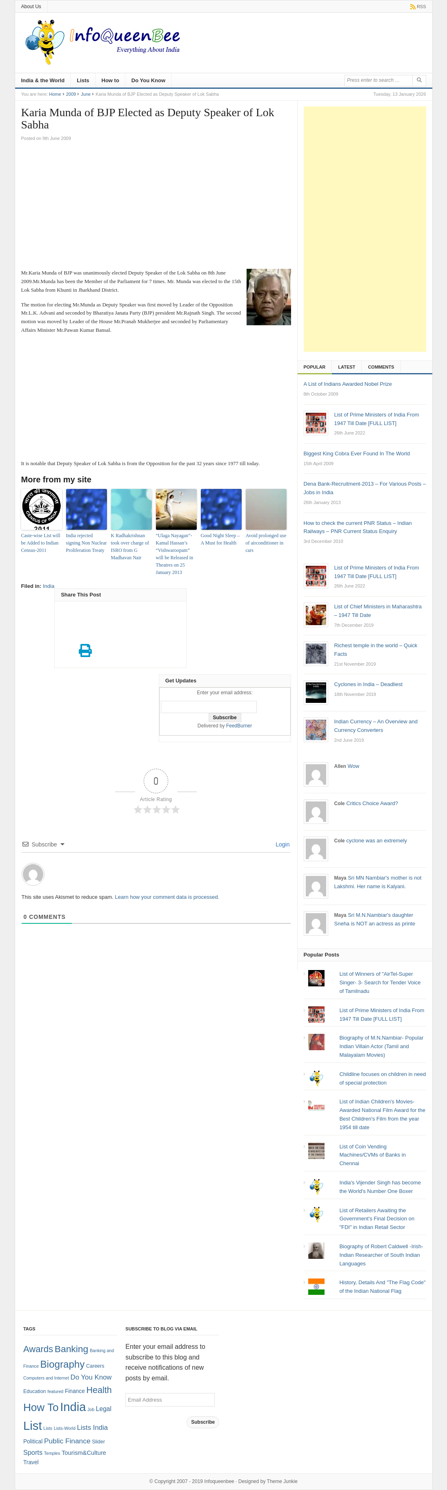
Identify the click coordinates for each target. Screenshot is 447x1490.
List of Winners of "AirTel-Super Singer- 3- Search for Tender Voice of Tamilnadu (379, 982)
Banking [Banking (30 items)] (72, 1349)
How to (110, 80)
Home (55, 94)
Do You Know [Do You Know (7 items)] (91, 1377)
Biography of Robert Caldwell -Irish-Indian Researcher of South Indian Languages (381, 1255)
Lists (83, 80)
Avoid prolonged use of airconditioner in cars (266, 543)
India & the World (43, 80)
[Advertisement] (156, 207)
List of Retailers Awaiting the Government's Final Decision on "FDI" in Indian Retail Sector (376, 1219)
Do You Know (148, 80)
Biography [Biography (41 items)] (62, 1364)
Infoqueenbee (219, 1481)
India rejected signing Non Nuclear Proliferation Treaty (86, 543)
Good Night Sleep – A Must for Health (220, 539)
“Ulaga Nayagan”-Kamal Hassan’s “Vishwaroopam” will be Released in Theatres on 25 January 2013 (174, 554)
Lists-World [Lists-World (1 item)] (65, 1428)
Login (281, 844)
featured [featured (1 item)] (55, 1391)
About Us (31, 6)
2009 (71, 94)
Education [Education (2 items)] (34, 1391)
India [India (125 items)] (73, 1406)
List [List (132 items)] (32, 1425)
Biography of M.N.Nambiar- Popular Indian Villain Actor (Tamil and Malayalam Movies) (381, 1046)
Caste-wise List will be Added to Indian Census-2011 (40, 543)
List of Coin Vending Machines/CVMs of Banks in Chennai (372, 1155)
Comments (381, 367)
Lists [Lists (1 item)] (47, 1428)
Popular (315, 367)
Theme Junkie (282, 1481)
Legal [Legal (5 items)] (103, 1408)
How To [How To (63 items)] (41, 1407)
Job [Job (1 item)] (90, 1409)
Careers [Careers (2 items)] (95, 1366)
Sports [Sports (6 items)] (32, 1452)
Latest (346, 367)
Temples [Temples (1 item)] (52, 1453)
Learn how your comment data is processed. (167, 897)
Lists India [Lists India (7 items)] (92, 1427)
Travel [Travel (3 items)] (31, 1462)
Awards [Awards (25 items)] (38, 1349)
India (48, 586)
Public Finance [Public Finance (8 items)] (67, 1441)
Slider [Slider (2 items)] (98, 1442)
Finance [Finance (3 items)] (75, 1391)
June (86, 94)
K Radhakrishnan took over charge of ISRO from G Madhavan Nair (130, 546)
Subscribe (203, 1422)
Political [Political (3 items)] (32, 1441)
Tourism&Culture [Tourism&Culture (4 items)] (84, 1452)
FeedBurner (239, 726)
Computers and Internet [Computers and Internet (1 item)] (46, 1377)
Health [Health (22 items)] (98, 1390)
